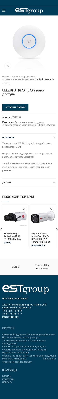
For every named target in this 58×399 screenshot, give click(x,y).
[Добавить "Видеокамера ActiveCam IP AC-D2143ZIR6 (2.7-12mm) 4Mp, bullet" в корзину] (51, 209)
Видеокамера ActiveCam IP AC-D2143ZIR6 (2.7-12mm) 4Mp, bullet (40, 237)
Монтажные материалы (14, 358)
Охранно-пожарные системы (17, 355)
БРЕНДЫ (6, 376)
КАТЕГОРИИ (8, 328)
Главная (6, 76)
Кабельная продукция (44, 355)
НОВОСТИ (7, 382)
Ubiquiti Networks (45, 79)
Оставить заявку (15, 107)
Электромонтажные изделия (17, 362)
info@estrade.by (10, 317)
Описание (8, 137)
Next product (10, 84)
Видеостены (49, 358)
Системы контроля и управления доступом (24, 346)
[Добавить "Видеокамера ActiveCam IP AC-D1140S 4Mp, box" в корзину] (24, 209)
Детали (6, 182)
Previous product (4, 84)
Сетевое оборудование (23, 76)
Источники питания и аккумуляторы (20, 337)
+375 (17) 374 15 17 (12, 313)
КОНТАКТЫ (8, 379)
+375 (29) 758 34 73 (12, 311)
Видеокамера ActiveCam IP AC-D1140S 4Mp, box (12, 236)
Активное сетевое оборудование (18, 79)
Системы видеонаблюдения (29, 122)
